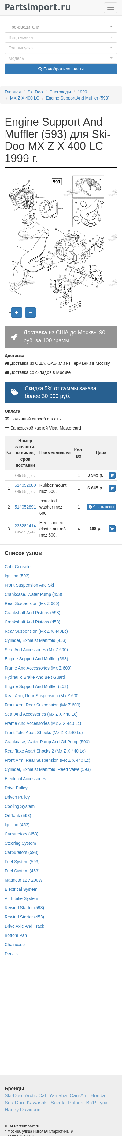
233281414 (25, 525)
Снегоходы (60, 91)
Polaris (75, 1102)
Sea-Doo (14, 1102)
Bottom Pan (16, 935)
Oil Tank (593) (18, 815)
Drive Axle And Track (24, 926)
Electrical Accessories (25, 778)
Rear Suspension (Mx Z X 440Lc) (36, 631)
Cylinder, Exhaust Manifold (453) (35, 640)
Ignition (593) (17, 575)
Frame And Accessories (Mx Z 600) (38, 668)
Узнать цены (101, 507)
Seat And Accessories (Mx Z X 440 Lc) (41, 714)
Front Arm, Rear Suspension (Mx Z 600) (42, 704)
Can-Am (79, 1095)
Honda (98, 1095)
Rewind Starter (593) (24, 907)
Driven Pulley (17, 797)
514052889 (25, 485)
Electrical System (21, 889)
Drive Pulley (16, 787)
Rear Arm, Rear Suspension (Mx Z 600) (42, 695)
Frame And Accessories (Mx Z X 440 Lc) (43, 723)
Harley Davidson (22, 1109)
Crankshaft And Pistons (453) (32, 621)
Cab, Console (18, 566)
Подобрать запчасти (61, 68)
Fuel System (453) (22, 870)
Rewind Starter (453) (24, 916)
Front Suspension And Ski (29, 585)
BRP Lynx (96, 1102)
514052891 (25, 507)
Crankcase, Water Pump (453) (33, 594)
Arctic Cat (35, 1095)
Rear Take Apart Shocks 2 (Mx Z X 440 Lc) (45, 751)
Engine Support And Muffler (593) (77, 98)
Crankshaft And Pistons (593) (32, 612)
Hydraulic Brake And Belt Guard (35, 677)
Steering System (20, 843)
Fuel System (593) (22, 861)
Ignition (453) (17, 824)
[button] (61, 27)
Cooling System (20, 806)
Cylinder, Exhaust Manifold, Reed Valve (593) (48, 769)
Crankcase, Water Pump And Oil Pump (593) (47, 741)
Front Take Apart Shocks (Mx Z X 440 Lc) (44, 732)
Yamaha (58, 1095)
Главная (13, 91)
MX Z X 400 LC (24, 98)
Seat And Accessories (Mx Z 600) (36, 649)
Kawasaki (37, 1102)
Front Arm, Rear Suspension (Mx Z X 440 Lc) (47, 760)
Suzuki (58, 1102)
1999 (82, 91)
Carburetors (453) (22, 833)
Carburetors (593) (22, 852)
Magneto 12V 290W (24, 880)
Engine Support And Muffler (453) (36, 686)
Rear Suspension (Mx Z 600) (32, 603)
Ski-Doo (35, 91)
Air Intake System (21, 898)
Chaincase (15, 944)
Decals (11, 953)
